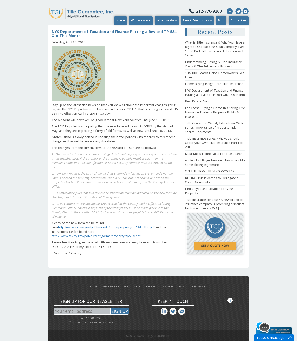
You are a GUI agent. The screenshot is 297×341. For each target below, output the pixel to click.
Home (120, 20)
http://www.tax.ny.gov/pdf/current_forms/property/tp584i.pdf (96, 236)
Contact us (238, 20)
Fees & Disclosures (159, 286)
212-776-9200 (209, 11)
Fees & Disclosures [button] (197, 20)
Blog (221, 20)
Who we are (110, 286)
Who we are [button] (141, 20)
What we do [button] (167, 20)
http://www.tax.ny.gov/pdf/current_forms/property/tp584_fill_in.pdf (106, 227)
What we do (132, 286)
